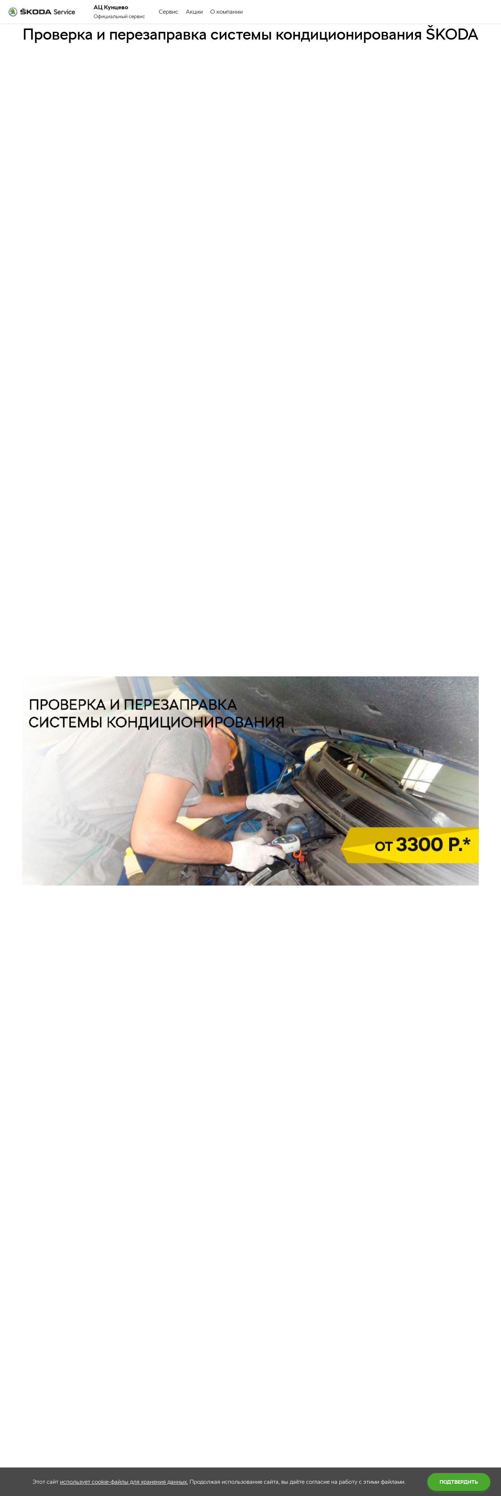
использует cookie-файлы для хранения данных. (124, 1481)
